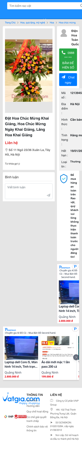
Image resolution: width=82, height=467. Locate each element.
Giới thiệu (32, 400)
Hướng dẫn (33, 406)
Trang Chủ (10, 22)
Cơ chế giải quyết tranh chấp (36, 419)
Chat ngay (68, 79)
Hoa (52, 22)
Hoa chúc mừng (67, 22)
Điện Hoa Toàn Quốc (75, 37)
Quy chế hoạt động (37, 411)
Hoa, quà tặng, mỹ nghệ (32, 22)
